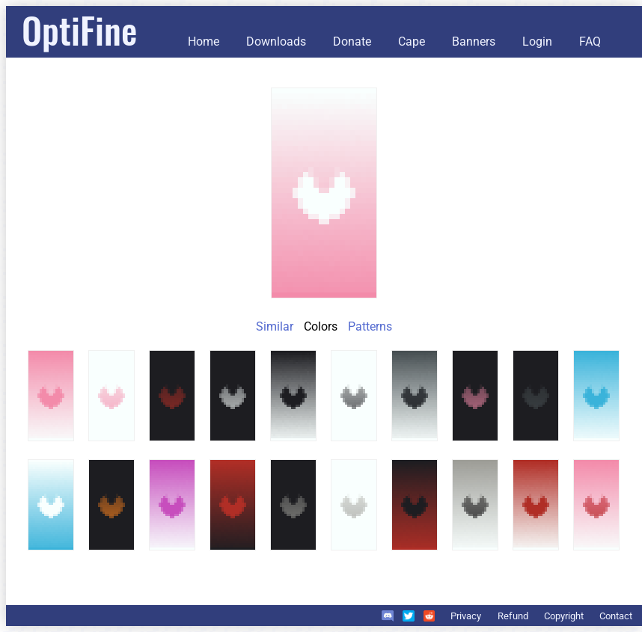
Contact (615, 616)
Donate (352, 41)
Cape (411, 41)
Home (203, 41)
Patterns (370, 326)
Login (537, 41)
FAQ (590, 41)
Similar (274, 326)
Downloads (276, 41)
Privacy (465, 616)
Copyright (564, 616)
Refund (513, 616)
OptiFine (79, 29)
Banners (473, 41)
